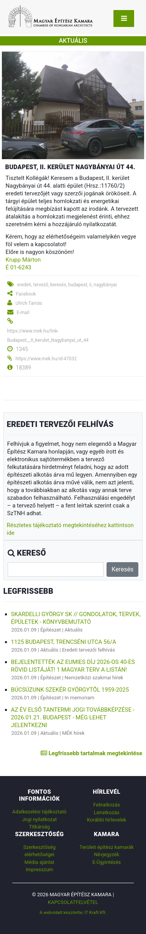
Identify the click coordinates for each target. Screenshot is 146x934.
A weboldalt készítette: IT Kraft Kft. (73, 912)
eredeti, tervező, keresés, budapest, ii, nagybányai (67, 284)
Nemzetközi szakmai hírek (94, 677)
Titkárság (39, 827)
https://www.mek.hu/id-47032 (46, 358)
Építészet (50, 630)
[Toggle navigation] (124, 18)
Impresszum (39, 869)
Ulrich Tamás (29, 303)
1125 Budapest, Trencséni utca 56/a (63, 641)
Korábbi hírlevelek (106, 820)
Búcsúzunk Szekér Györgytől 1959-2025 (70, 689)
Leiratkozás (107, 812)
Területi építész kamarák (107, 847)
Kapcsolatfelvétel (73, 902)
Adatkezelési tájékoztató (39, 812)
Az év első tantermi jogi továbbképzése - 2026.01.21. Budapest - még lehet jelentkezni (73, 717)
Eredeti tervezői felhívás (88, 650)
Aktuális (74, 630)
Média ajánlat (39, 862)
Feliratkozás (106, 805)
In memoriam (80, 697)
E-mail (23, 312)
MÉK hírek (73, 733)
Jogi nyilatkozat (39, 819)
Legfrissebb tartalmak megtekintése (91, 753)
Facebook (26, 294)
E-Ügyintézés (106, 862)
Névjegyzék (106, 854)
